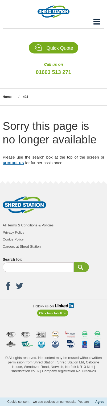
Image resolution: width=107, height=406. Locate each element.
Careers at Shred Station (22, 246)
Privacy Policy (13, 232)
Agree (99, 402)
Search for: (12, 259)
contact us (13, 162)
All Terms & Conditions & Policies (28, 225)
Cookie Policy (13, 239)
